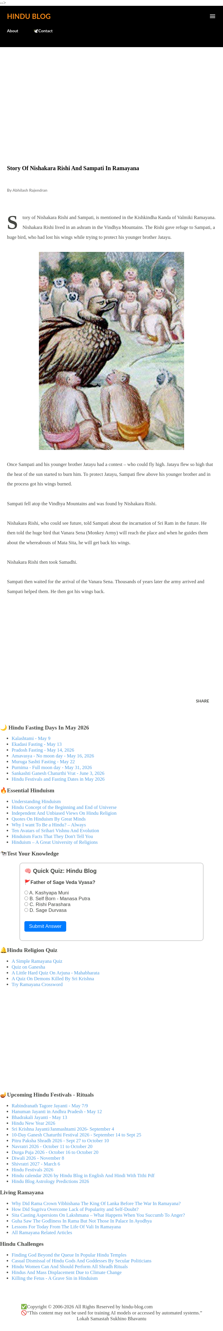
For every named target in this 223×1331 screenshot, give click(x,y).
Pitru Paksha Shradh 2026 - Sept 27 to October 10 (60, 1140)
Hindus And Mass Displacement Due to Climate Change (67, 1272)
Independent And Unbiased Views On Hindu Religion (64, 813)
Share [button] (202, 700)
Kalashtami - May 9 (31, 738)
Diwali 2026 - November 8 (38, 1158)
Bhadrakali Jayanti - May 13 (39, 1117)
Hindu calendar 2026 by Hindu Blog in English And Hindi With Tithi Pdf (83, 1175)
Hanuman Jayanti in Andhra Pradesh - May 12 (57, 1111)
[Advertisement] (111, 93)
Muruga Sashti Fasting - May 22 (43, 761)
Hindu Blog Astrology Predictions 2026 (50, 1181)
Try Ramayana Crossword (37, 984)
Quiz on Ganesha (28, 967)
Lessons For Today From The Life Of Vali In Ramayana (66, 1226)
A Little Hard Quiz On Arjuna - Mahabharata (55, 973)
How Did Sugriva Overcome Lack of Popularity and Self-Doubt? (75, 1209)
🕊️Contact (43, 30)
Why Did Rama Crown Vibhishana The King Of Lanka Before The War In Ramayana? (96, 1203)
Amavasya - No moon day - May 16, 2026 (53, 756)
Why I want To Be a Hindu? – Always (49, 825)
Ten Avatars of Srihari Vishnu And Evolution (55, 830)
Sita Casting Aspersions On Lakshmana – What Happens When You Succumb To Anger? (98, 1215)
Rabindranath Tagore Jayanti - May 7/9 (50, 1105)
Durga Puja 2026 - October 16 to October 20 (55, 1152)
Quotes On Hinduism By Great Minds (49, 819)
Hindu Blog (29, 16)
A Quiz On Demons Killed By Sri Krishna (53, 978)
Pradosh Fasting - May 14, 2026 (43, 750)
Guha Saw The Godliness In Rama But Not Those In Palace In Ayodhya (82, 1221)
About (12, 30)
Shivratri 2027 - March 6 (36, 1164)
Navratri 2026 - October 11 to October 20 (52, 1146)
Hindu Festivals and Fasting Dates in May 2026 (58, 779)
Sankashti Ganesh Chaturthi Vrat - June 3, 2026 (58, 773)
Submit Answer (45, 926)
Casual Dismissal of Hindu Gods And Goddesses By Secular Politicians (82, 1261)
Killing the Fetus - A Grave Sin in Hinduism (55, 1278)
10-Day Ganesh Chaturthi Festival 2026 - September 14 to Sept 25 (76, 1135)
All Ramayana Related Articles (42, 1232)
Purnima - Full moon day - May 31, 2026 (52, 767)
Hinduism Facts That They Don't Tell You (52, 836)
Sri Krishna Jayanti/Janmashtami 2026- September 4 (63, 1129)
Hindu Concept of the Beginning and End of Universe (64, 807)
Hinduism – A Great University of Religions (55, 842)
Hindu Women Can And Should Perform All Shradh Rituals (70, 1266)
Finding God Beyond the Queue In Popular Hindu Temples (69, 1255)
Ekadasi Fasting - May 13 (37, 744)
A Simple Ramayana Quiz (37, 961)
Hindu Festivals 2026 (32, 1169)
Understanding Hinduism (36, 801)
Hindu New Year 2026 (33, 1123)
